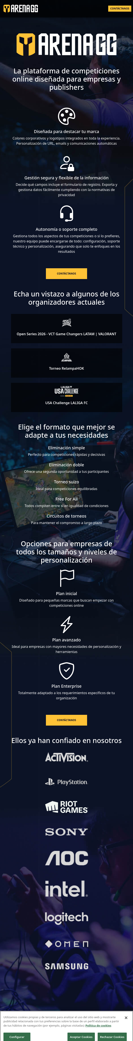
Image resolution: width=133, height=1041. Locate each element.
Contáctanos (119, 8)
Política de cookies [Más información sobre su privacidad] (98, 1028)
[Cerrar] (126, 1020)
